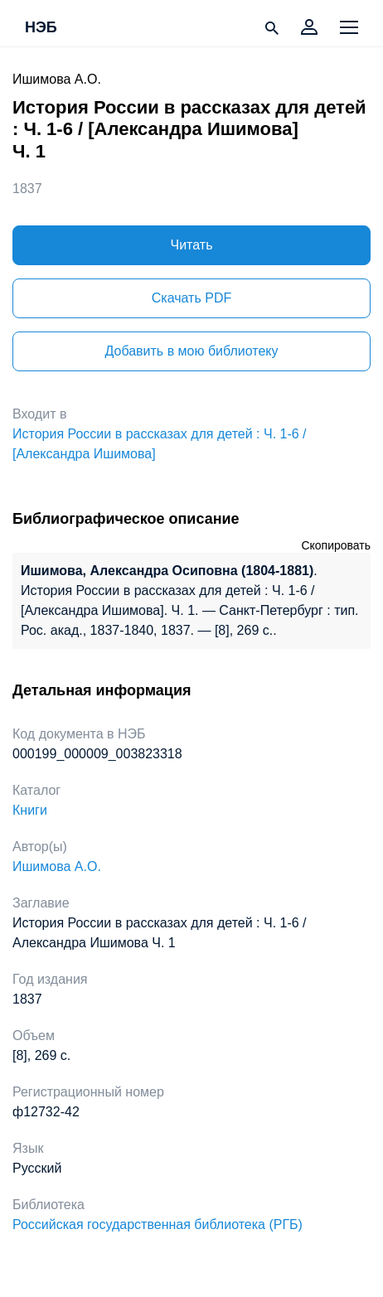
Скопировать (336, 545)
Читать (192, 245)
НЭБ (41, 28)
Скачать (191, 298)
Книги (29, 810)
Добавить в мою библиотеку (191, 351)
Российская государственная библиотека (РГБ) (157, 1224)
